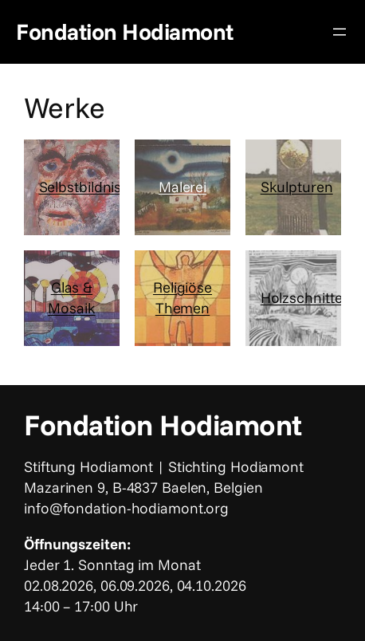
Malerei (182, 186)
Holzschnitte (302, 297)
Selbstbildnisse (88, 186)
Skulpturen (297, 186)
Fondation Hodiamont (125, 31)
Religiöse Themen (182, 297)
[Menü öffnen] (339, 31)
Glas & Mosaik (71, 297)
